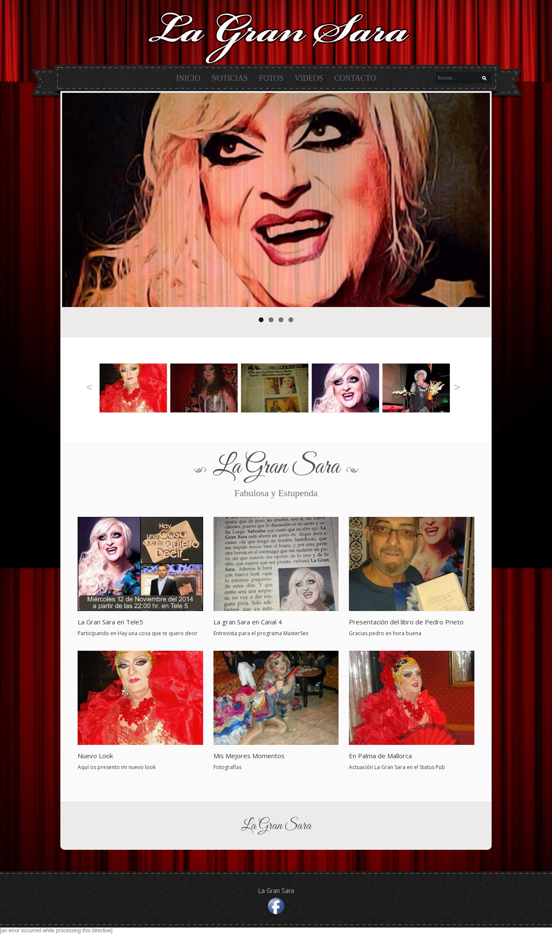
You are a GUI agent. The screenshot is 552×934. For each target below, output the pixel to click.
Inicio (188, 78)
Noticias (230, 78)
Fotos (271, 78)
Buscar (486, 78)
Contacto (355, 78)
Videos (309, 78)
